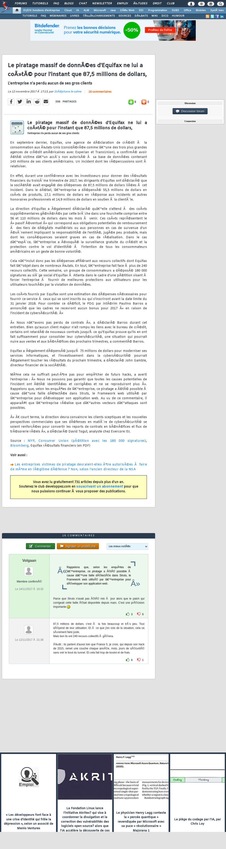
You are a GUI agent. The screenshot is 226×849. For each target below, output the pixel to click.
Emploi (122, 3)
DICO (164, 16)
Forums (20, 3)
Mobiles (201, 10)
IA (77, 10)
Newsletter (102, 3)
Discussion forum (190, 111)
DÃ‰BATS (141, 16)
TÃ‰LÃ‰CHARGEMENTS (99, 16)
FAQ (56, 3)
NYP (31, 441)
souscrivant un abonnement (99, 487)
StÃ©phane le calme (67, 92)
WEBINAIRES (58, 16)
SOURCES (124, 16)
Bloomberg (19, 446)
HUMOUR (178, 16)
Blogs (69, 3)
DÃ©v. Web (127, 10)
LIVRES (74, 16)
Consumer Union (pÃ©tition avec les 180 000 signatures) (92, 441)
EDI (141, 10)
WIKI (154, 16)
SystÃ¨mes (217, 10)
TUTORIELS (30, 16)
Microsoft (100, 10)
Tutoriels (40, 3)
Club (170, 3)
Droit (157, 3)
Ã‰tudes (140, 3)
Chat (82, 3)
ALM (86, 10)
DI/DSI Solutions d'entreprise (41, 10)
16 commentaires (99, 92)
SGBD (175, 10)
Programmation (157, 10)
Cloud (68, 10)
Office (187, 10)
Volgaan (29, 560)
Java (113, 10)
